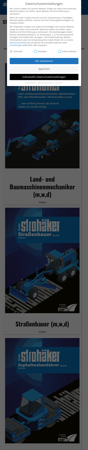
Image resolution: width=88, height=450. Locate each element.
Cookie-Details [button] (30, 82)
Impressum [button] (59, 82)
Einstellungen (16, 44)
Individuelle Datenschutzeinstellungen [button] (44, 76)
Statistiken (40, 51)
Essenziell (16, 51)
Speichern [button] (44, 68)
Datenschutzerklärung (20, 42)
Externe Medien (67, 51)
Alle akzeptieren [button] (44, 60)
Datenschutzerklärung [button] (45, 82)
